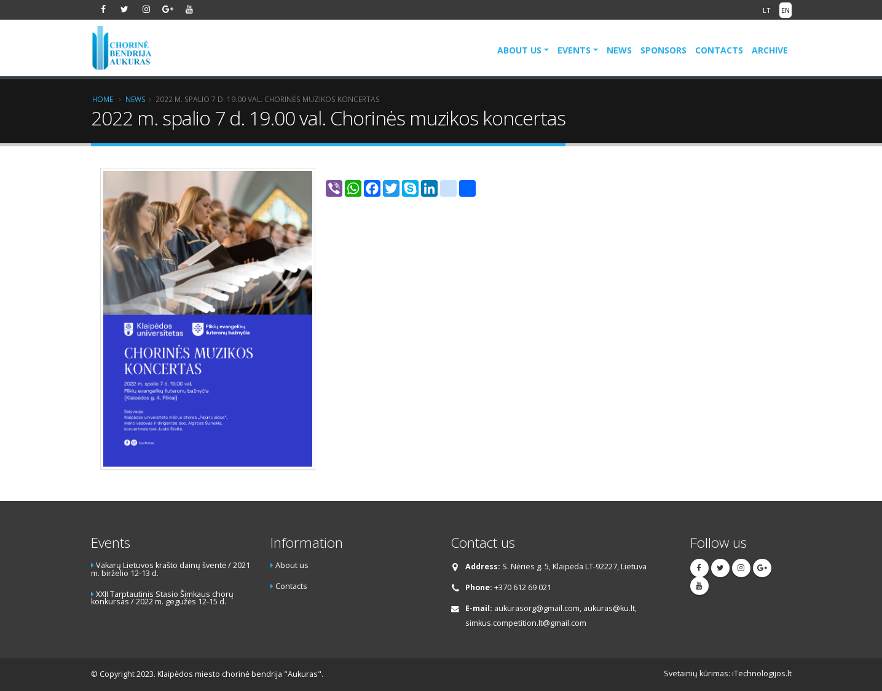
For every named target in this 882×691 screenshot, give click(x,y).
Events (574, 50)
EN (785, 10)
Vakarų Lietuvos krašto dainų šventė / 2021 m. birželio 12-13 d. (170, 569)
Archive (770, 50)
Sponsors (663, 50)
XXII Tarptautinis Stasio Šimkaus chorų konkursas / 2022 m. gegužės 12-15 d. (162, 598)
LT (767, 10)
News (619, 50)
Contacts (719, 50)
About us (519, 50)
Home (102, 99)
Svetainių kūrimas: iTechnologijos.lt (728, 673)
